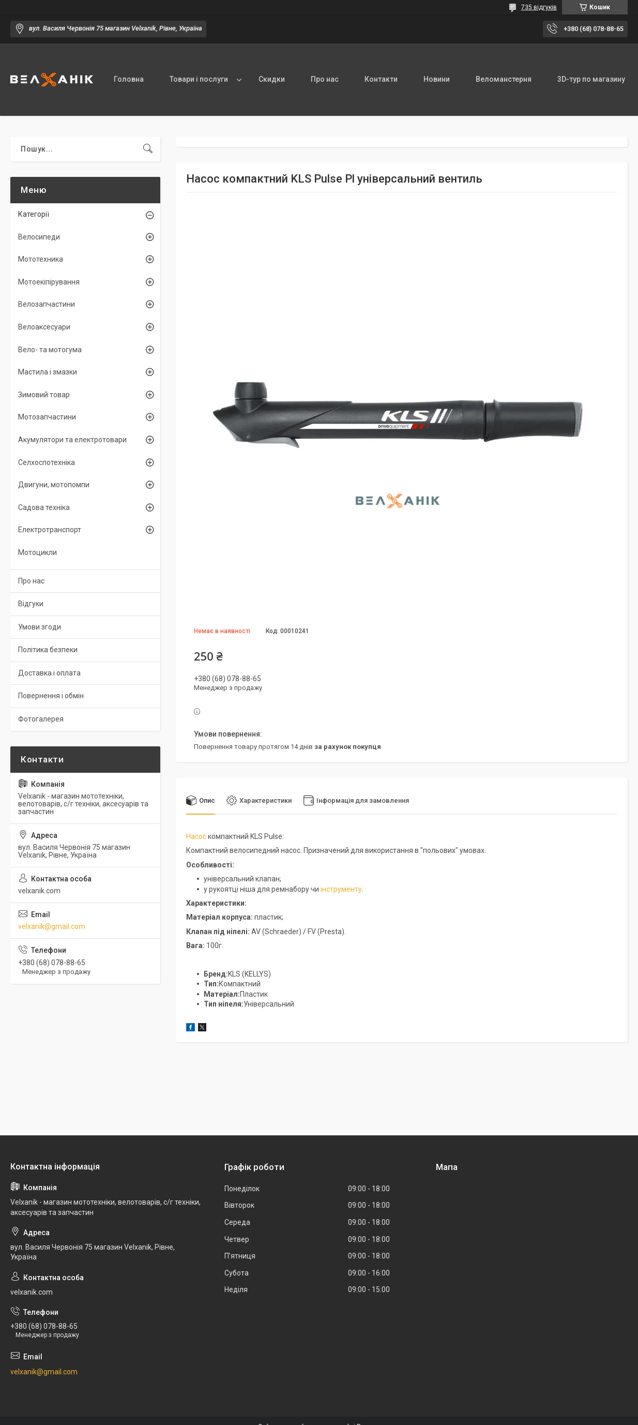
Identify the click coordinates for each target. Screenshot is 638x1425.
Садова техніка (44, 507)
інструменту (341, 889)
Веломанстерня (503, 79)
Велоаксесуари (44, 327)
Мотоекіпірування (49, 282)
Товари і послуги (199, 79)
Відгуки (30, 603)
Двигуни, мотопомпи (53, 485)
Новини (436, 79)
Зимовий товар (44, 395)
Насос (196, 836)
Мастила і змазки (47, 372)
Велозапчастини (46, 304)
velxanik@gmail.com (51, 926)
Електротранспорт (49, 530)
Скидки (272, 79)
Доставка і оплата (49, 673)
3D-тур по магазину (591, 79)
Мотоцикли (37, 552)
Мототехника (40, 259)
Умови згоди (39, 627)
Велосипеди (39, 237)
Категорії (33, 214)
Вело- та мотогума (50, 350)
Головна (129, 79)
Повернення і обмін (51, 696)
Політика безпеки (48, 650)
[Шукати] (147, 149)
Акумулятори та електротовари (72, 440)
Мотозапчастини (47, 417)
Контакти (381, 79)
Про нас (325, 79)
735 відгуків (539, 7)
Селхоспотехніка (46, 462)
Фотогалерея (41, 719)
